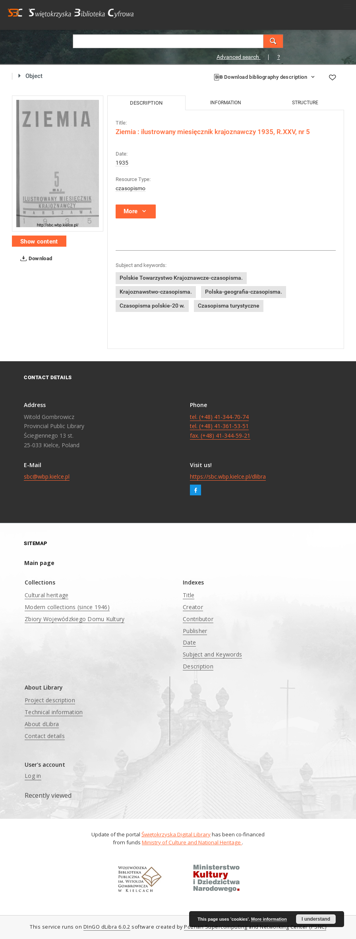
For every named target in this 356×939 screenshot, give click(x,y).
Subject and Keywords (212, 654)
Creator (193, 607)
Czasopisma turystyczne (228, 305)
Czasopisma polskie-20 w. (152, 305)
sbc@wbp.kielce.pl (47, 476)
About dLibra (42, 724)
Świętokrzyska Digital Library (176, 834)
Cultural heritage (46, 595)
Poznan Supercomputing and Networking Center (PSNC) (255, 926)
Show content (39, 241)
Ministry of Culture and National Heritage (192, 842)
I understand (316, 919)
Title (188, 595)
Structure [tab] (305, 102)
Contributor (198, 619)
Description (198, 666)
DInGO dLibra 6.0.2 (106, 926)
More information (269, 919)
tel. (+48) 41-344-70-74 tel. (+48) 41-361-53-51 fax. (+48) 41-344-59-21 (220, 426)
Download (34, 258)
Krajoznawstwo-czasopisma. (156, 291)
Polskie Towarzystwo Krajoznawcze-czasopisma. (181, 278)
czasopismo (130, 188)
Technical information (54, 712)
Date (189, 642)
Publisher (195, 631)
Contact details (45, 736)
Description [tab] (146, 103)
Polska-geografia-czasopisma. (243, 291)
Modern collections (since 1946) (67, 607)
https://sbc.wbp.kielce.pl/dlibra (228, 476)
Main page (39, 563)
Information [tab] (225, 102)
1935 (122, 163)
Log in (33, 775)
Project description (50, 700)
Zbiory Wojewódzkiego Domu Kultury (74, 619)
